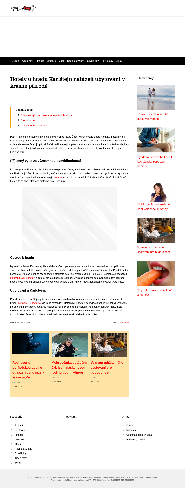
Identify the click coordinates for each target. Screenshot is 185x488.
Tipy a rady (107, 61)
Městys (58, 177)
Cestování (27, 61)
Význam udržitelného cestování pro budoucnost (107, 367)
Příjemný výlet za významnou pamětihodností (47, 115)
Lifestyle (51, 61)
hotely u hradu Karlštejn (22, 278)
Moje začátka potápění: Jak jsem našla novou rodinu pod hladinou (69, 367)
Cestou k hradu (29, 120)
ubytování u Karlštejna (29, 303)
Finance (40, 61)
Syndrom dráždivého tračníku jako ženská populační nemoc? (155, 161)
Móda (61, 61)
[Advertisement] (92, 36)
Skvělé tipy (93, 61)
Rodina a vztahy (75, 61)
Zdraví (119, 61)
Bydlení (16, 61)
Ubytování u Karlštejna (34, 125)
